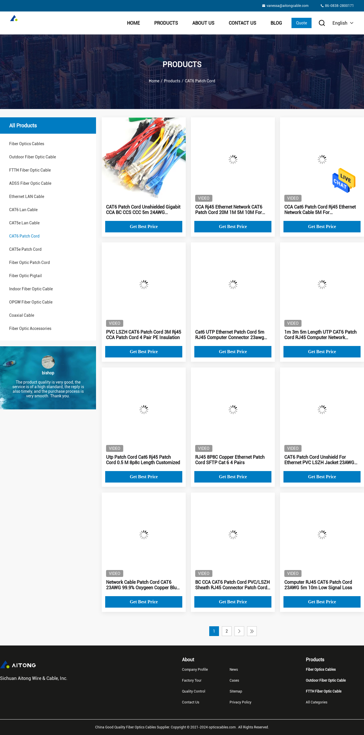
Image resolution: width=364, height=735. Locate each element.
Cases (234, 680)
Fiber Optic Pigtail (25, 275)
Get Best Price (144, 226)
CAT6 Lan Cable (23, 209)
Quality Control (193, 691)
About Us (203, 23)
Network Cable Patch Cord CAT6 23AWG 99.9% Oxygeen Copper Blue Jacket (142, 585)
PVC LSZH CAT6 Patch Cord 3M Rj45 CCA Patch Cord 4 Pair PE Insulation (143, 334)
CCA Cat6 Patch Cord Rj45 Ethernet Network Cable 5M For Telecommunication (320, 209)
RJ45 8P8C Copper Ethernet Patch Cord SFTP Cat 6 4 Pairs (230, 459)
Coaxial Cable (21, 315)
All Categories (316, 702)
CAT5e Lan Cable (24, 223)
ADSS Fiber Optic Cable (30, 183)
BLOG (276, 23)
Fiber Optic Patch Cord (29, 262)
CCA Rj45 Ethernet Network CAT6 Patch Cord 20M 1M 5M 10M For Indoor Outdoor (228, 209)
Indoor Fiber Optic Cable (31, 289)
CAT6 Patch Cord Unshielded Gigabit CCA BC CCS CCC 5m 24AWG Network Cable (143, 209)
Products (166, 23)
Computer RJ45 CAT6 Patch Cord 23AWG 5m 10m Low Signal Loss (318, 585)
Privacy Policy (240, 702)
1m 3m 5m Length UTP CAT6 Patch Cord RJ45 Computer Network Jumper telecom (320, 334)
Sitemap (236, 691)
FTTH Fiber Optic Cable (30, 170)
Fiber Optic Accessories (30, 328)
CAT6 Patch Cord (24, 236)
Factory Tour (191, 680)
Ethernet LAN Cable (26, 196)
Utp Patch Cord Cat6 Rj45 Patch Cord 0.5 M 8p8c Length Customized (143, 459)
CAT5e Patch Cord (25, 249)
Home (133, 23)
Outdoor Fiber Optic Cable (32, 157)
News (234, 670)
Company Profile (195, 670)
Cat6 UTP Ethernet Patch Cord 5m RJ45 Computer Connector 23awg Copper (229, 334)
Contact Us (242, 23)
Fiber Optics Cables (26, 143)
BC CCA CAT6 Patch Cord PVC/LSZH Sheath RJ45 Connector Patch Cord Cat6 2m (232, 585)
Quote (301, 23)
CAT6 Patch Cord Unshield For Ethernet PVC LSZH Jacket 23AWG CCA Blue (319, 459)
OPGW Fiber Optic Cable (30, 302)
